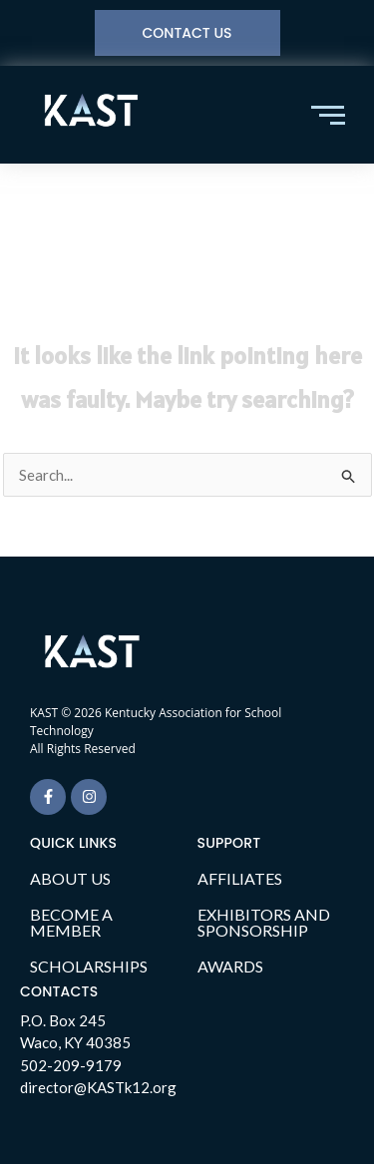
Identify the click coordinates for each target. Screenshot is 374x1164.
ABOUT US (70, 878)
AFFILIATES (239, 878)
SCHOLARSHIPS (89, 966)
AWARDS (230, 966)
